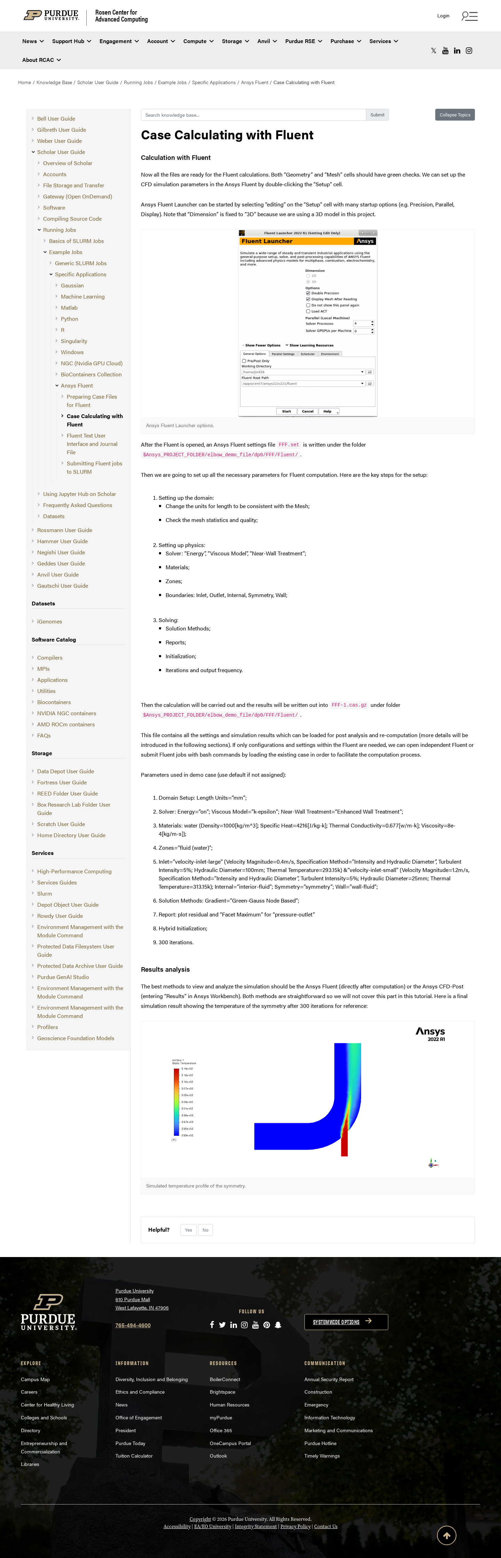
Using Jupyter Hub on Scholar (79, 494)
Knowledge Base (54, 82)
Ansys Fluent (254, 82)
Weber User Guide (59, 141)
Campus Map (35, 1379)
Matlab (69, 307)
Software (54, 207)
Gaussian (72, 285)
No (205, 1229)
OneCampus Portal (230, 1442)
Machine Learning (83, 296)
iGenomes (49, 621)
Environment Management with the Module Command (80, 931)
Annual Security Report (328, 1379)
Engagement (119, 41)
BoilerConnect (225, 1379)
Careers (29, 1391)
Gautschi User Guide (62, 585)
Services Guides (57, 882)
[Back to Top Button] (446, 1537)
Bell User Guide (56, 118)
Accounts (54, 174)
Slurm (44, 893)
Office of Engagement (139, 1417)
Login (443, 15)
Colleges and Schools (44, 1417)
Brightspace (222, 1391)
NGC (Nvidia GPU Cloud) (91, 363)
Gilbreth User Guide (61, 129)
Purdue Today (130, 1442)
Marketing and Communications (338, 1430)
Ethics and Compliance (140, 1391)
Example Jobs (172, 82)
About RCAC (41, 60)
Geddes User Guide (61, 563)
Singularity (74, 341)
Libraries (30, 1463)
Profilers (47, 1027)
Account (161, 41)
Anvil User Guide (58, 574)
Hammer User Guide (62, 541)
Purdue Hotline (320, 1442)
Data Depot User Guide (65, 771)
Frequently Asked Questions (77, 505)
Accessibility (177, 1526)
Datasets (54, 516)
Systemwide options (336, 1322)
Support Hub (71, 41)
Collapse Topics (455, 114)
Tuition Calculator (134, 1455)
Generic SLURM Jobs (81, 263)
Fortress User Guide (62, 782)
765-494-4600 (133, 1325)
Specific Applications (214, 82)
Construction (318, 1391)
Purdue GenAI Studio (63, 977)
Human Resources (229, 1404)
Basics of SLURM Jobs (76, 241)
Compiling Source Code (72, 218)
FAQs (44, 735)
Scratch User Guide (61, 824)
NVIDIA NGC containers (66, 713)
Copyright (200, 1519)
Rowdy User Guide (60, 916)
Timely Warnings (322, 1455)
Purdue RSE (303, 41)
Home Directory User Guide (71, 835)
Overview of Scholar (68, 163)
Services (383, 41)
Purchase (346, 41)
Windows (72, 352)
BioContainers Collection (91, 374)
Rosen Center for (121, 15)
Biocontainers (54, 702)
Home (24, 82)
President (126, 1430)
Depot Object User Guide (67, 904)
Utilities (46, 691)
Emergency (316, 1404)
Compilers (50, 657)
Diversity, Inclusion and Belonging (152, 1379)
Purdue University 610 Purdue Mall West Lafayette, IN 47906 (142, 1299)
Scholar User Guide (97, 82)
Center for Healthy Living (47, 1404)
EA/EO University (212, 1526)
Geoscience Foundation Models (75, 1038)
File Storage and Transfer (73, 185)
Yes (188, 1229)
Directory (30, 1430)
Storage (235, 41)
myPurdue (221, 1417)
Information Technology (329, 1417)
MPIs (43, 668)
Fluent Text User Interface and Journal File (92, 443)
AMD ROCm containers (66, 724)
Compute (198, 41)
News (33, 41)
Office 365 (221, 1430)
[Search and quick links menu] (469, 16)
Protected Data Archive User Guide (80, 966)
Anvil (267, 41)
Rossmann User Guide (64, 530)
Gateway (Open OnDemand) (77, 196)
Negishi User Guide (61, 552)
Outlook (218, 1455)
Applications (52, 680)
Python (69, 319)
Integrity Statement (256, 1526)
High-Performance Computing (74, 871)
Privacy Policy (295, 1526)
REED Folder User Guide (67, 793)
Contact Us (325, 1526)
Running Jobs (138, 82)
